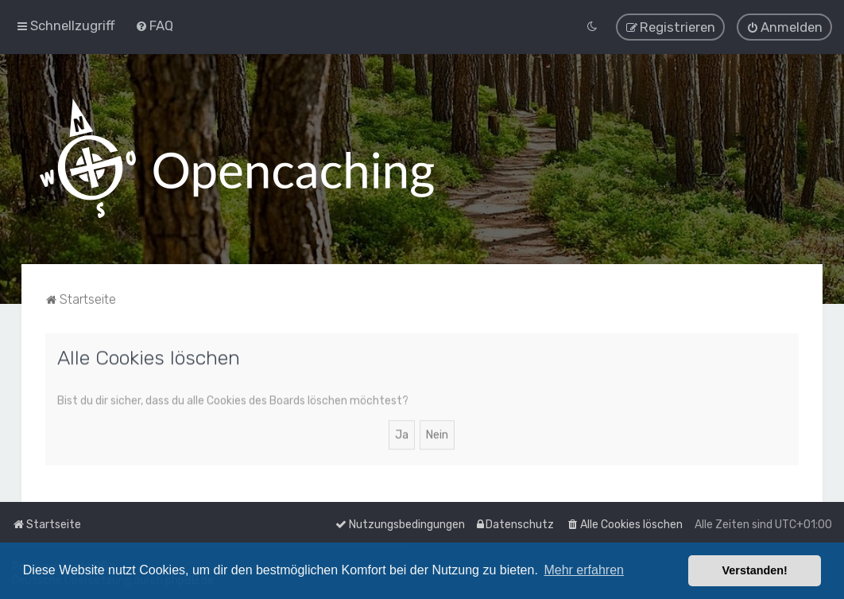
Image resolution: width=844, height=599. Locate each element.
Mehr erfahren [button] (584, 570)
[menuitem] (154, 25)
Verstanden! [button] (755, 570)
